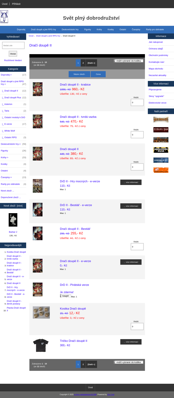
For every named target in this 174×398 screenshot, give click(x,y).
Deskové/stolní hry (70, 29)
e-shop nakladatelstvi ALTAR (85, 394)
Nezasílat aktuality (157, 75)
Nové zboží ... (7, 190)
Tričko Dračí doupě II (73, 341)
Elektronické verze (157, 102)
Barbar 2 (13, 223)
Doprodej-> (13, 74)
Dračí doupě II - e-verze (15, 277)
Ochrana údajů (156, 48)
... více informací (131, 182)
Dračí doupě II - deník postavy (14, 302)
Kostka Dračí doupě (16, 252)
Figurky (87, 29)
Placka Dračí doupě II (16, 309)
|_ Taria (13, 110)
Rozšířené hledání (13, 60)
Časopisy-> (13, 177)
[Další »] (91, 63)
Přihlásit (16, 4)
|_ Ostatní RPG (13, 137)
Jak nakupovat (156, 42)
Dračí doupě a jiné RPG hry (48, 36)
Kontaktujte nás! (156, 62)
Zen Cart (110, 394)
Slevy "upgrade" (156, 96)
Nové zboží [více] (13, 205)
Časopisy (136, 29)
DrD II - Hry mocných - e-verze (16, 288)
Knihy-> (13, 157)
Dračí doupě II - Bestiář (14, 271)
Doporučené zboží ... (11, 197)
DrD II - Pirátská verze (74, 284)
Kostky (111, 29)
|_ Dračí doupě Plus (13, 97)
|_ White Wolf (8, 130)
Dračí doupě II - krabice (14, 264)
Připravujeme (155, 89)
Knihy (99, 29)
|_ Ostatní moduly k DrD (13, 117)
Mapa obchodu (156, 68)
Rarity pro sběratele (155, 29)
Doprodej (21, 29)
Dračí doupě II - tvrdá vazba (14, 257)
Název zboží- (79, 74)
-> (13, 83)
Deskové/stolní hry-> (13, 144)
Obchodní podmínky (158, 55)
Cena (98, 74)
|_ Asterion (13, 104)
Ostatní (122, 29)
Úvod (4, 4)
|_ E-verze (13, 124)
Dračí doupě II (13, 283)
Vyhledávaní (13, 36)
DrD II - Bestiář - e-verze (16, 295)
